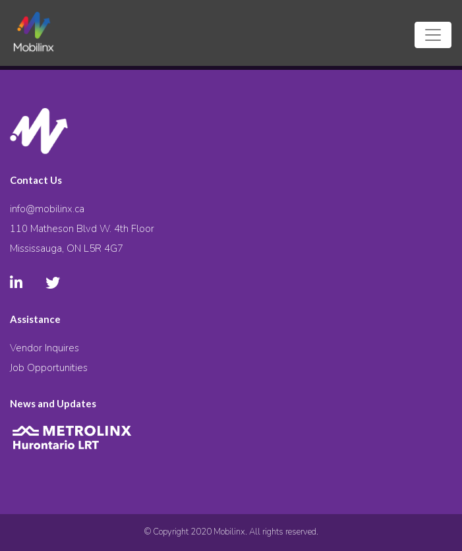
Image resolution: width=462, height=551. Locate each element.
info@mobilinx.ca (47, 209)
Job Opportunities (49, 367)
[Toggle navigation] (433, 35)
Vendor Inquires (44, 348)
